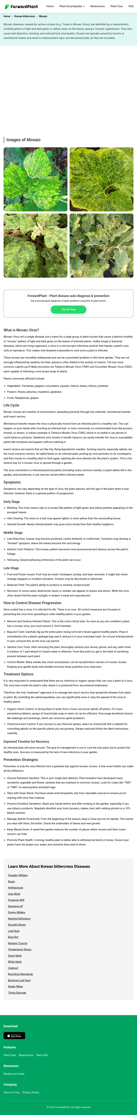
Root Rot (13, 937)
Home (50, 6)
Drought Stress (17, 924)
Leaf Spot (13, 931)
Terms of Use (12, 1092)
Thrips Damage (17, 992)
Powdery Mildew (18, 875)
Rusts (11, 881)
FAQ (131, 6)
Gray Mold (14, 894)
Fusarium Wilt (16, 900)
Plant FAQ (42, 1055)
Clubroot (13, 968)
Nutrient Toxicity (17, 943)
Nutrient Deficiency (19, 918)
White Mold (15, 961)
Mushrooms (97, 6)
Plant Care (116, 6)
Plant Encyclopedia (72, 6)
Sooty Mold (15, 955)
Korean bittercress (24, 16)
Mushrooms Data (14, 1073)
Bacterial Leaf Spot (19, 980)
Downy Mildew (16, 912)
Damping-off (15, 906)
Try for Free (68, 309)
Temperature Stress (19, 949)
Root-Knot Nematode (20, 974)
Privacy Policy (30, 1092)
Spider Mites (15, 986)
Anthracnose (15, 887)
